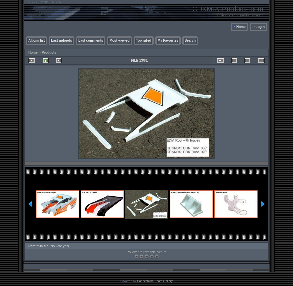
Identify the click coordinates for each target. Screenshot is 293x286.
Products (49, 52)
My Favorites (168, 40)
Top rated (143, 40)
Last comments (90, 40)
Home (241, 27)
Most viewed (119, 40)
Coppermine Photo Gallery (155, 281)
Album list (36, 40)
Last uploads (61, 40)
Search (190, 40)
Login (260, 27)
